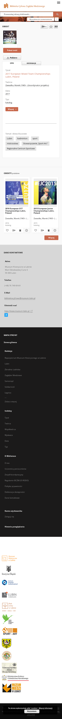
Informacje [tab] (31, 63)
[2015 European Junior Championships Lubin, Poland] (45, 193)
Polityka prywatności (13, 486)
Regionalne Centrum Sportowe (21, 148)
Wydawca (9, 435)
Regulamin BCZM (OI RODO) (17, 480)
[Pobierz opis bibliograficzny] (13, 230)
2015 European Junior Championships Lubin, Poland (44, 210)
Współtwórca (10, 429)
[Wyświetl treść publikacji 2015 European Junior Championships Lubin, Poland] (48, 230)
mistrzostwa (12, 143)
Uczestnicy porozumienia (15, 469)
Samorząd (9, 381)
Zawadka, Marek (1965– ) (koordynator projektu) (27, 85)
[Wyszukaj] (57, 14)
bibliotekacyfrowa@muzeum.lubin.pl (19, 298)
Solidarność (10, 387)
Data (7, 441)
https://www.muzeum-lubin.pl (18, 311)
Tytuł (7, 417)
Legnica (8, 392)
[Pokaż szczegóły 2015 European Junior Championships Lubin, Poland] (54, 230)
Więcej (51, 237)
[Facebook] (6, 315)
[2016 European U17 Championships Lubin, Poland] (16, 193)
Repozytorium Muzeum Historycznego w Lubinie (25, 358)
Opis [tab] (12, 63)
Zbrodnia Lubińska (12, 369)
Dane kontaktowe (12, 498)
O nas (7, 463)
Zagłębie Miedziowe (13, 375)
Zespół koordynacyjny (14, 474)
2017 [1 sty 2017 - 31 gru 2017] (7, 94)
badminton (22, 138)
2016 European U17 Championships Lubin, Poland (15, 210)
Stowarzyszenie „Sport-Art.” (35, 143)
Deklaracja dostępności (15, 492)
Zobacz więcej (11, 401)
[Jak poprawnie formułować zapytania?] (57, 19)
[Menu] (58, 2)
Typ (6, 446)
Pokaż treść (12, 50)
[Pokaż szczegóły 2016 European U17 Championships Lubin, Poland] (26, 230)
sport (35, 138)
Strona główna (10, 342)
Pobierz (11, 58)
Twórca (8, 423)
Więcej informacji (45, 708)
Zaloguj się (9, 516)
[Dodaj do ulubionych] (51, 27)
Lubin (9, 138)
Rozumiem (31, 711)
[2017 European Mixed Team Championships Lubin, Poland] (10, 37)
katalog (8, 102)
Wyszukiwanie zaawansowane (40, 19)
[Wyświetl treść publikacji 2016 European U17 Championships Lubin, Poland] (20, 230)
